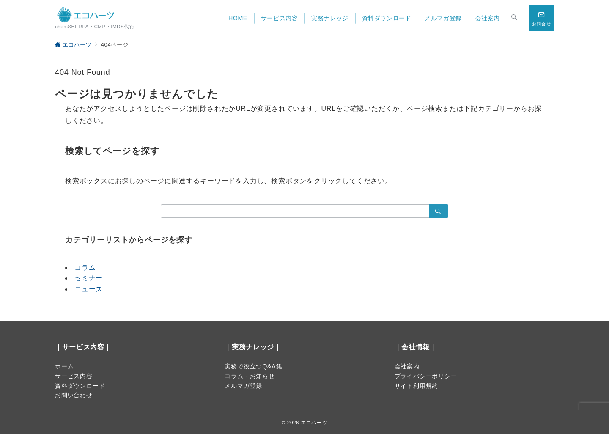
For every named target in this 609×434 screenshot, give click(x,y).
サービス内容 (74, 376)
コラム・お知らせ (249, 376)
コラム (85, 267)
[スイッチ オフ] (514, 18)
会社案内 (407, 366)
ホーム (64, 366)
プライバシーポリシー (426, 376)
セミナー (88, 278)
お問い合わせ (74, 395)
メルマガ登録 (243, 385)
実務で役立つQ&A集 (253, 366)
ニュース (88, 289)
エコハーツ (314, 422)
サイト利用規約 (417, 385)
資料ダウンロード (80, 385)
